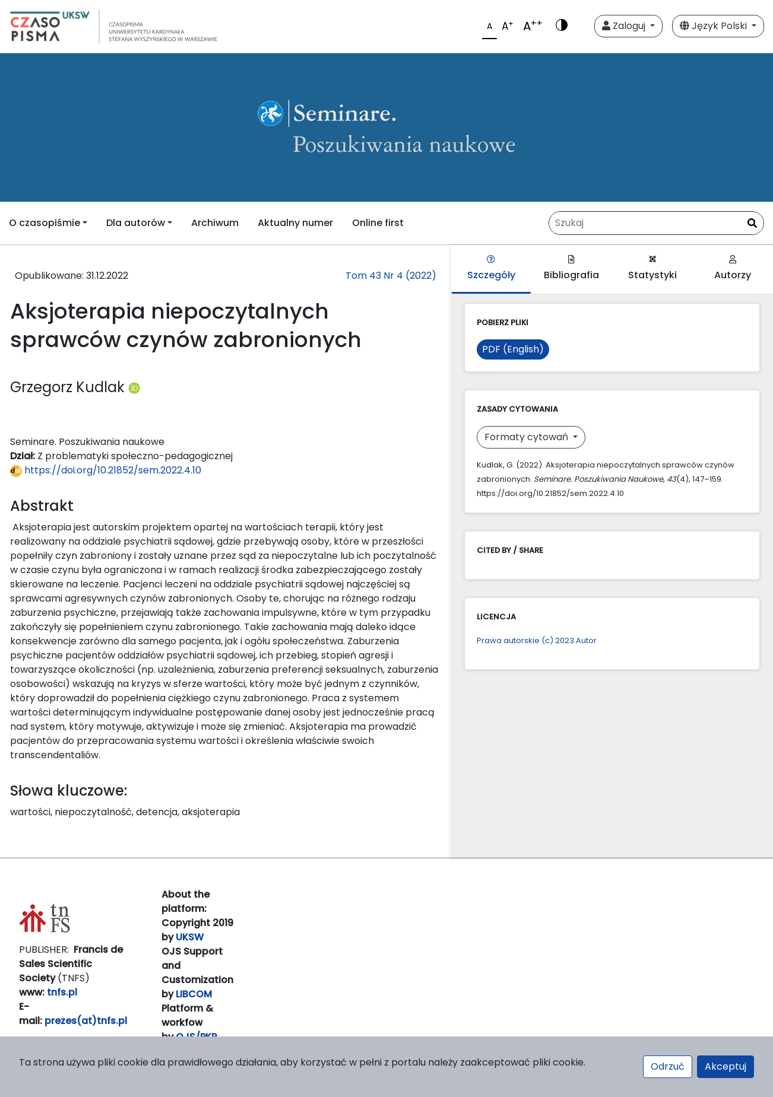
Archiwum (215, 223)
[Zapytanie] (656, 223)
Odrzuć (668, 1066)
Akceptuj (725, 1066)
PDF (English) (513, 349)
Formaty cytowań (527, 437)
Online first (378, 223)
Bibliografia (571, 268)
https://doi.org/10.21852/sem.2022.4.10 (105, 470)
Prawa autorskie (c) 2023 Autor (537, 640)
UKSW (190, 937)
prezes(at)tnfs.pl (86, 1021)
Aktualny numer (295, 223)
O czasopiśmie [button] (44, 223)
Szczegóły (491, 268)
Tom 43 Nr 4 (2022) (391, 275)
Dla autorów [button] (135, 223)
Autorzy (732, 268)
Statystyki (652, 268)
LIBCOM (194, 994)
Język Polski (714, 26)
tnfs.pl (62, 992)
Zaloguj (625, 26)
